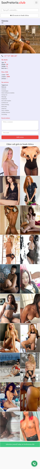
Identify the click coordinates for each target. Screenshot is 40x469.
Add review (20, 137)
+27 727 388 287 (10, 56)
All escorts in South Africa (19, 15)
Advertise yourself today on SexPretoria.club (20, 444)
